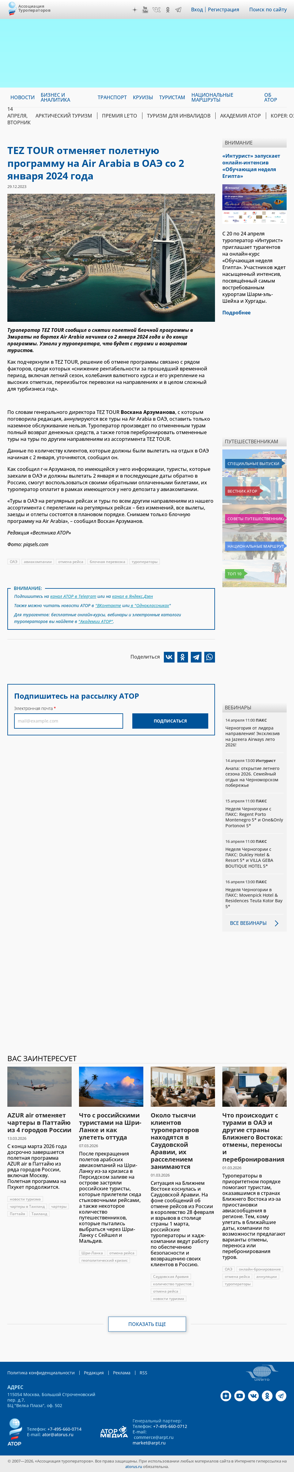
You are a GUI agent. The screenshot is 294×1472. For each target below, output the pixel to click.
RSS (143, 1373)
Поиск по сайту (268, 9)
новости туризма (25, 1199)
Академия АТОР (240, 115)
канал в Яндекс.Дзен (132, 596)
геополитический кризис (104, 1260)
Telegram (178, 10)
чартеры (58, 1206)
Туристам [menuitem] (172, 97)
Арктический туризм (64, 115)
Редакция (94, 1373)
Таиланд (39, 1213)
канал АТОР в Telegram (73, 596)
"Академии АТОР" (95, 621)
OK (168, 10)
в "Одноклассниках (149, 605)
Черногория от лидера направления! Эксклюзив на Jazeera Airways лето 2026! (252, 736)
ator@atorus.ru (58, 1434)
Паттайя (17, 1213)
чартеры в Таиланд (27, 1206)
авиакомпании (38, 561)
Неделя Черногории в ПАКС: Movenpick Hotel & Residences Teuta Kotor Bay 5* (253, 898)
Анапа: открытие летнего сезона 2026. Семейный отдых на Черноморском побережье (252, 776)
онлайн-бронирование (260, 1269)
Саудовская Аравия (171, 1276)
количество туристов (172, 1283)
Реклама (121, 1373)
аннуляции (266, 1276)
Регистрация (223, 9)
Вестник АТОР (242, 491)
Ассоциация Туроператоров (34, 8)
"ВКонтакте (108, 605)
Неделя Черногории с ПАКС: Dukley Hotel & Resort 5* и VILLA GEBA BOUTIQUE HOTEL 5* (249, 857)
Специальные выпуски (253, 463)
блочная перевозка (107, 561)
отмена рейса (70, 561)
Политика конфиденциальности (41, 1373)
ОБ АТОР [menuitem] (270, 97)
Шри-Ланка (92, 1253)
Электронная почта (33, 708)
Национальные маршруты (256, 546)
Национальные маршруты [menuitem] (212, 97)
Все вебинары (248, 923)
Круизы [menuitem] (143, 97)
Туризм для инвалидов (178, 115)
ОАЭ (13, 561)
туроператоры (144, 561)
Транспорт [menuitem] (112, 97)
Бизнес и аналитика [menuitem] (55, 97)
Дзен (135, 10)
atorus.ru (133, 1466)
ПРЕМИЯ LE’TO (119, 115)
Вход (197, 9)
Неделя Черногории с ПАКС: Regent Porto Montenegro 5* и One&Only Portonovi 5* (254, 817)
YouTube (145, 9)
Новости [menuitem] (22, 97)
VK (156, 10)
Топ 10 (235, 573)
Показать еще (147, 1324)
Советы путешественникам (256, 518)
